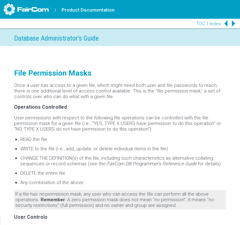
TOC (200, 24)
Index (215, 24)
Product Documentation (88, 10)
